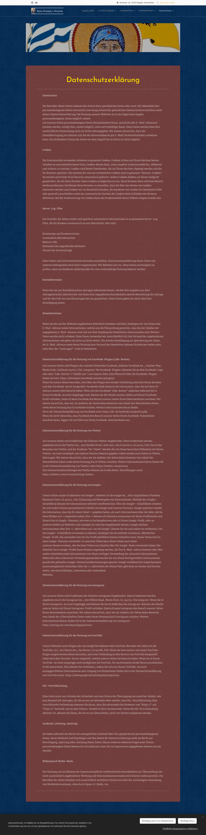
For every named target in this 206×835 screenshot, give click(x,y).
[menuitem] (80, 11)
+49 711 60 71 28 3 (167, 3)
